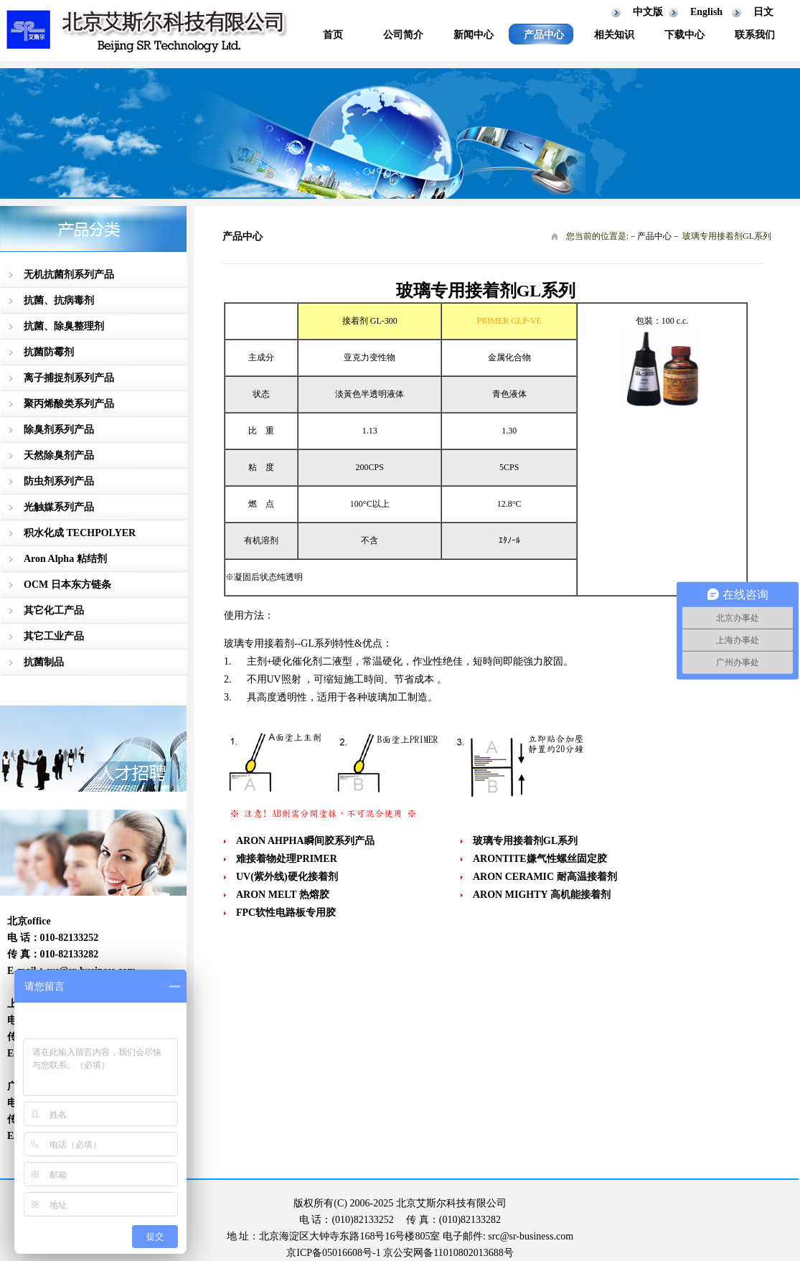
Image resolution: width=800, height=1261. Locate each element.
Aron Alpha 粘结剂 (65, 558)
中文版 (648, 11)
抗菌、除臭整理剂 (64, 326)
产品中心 (544, 34)
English (706, 11)
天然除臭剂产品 (59, 455)
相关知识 (614, 34)
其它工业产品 (54, 636)
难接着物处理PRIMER (286, 858)
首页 (333, 34)
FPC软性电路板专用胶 (286, 912)
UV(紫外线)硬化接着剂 (287, 876)
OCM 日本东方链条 (67, 584)
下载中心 (684, 34)
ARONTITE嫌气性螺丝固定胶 (540, 858)
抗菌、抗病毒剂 (59, 300)
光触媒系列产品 (59, 507)
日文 (763, 11)
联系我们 (755, 34)
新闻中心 (473, 34)
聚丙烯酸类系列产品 (69, 403)
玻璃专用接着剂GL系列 (525, 840)
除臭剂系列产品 (59, 429)
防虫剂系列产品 (59, 481)
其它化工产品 (54, 610)
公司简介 (403, 34)
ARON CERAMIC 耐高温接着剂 (545, 876)
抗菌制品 (44, 662)
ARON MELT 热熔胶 (282, 894)
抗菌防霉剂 (49, 352)
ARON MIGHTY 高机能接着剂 (542, 894)
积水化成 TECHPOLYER (80, 533)
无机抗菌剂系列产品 (69, 274)
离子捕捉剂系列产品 (69, 377)
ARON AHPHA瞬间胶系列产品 (305, 840)
